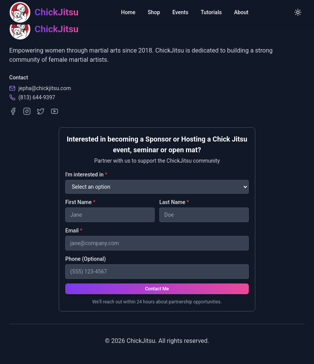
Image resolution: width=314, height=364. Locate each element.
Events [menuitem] (180, 12)
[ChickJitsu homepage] (43, 12)
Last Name (174, 202)
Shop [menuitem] (154, 12)
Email (74, 230)
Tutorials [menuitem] (211, 12)
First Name (80, 202)
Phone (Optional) (85, 259)
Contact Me (157, 289)
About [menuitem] (241, 12)
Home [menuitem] (128, 12)
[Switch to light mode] (298, 12)
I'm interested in (86, 174)
